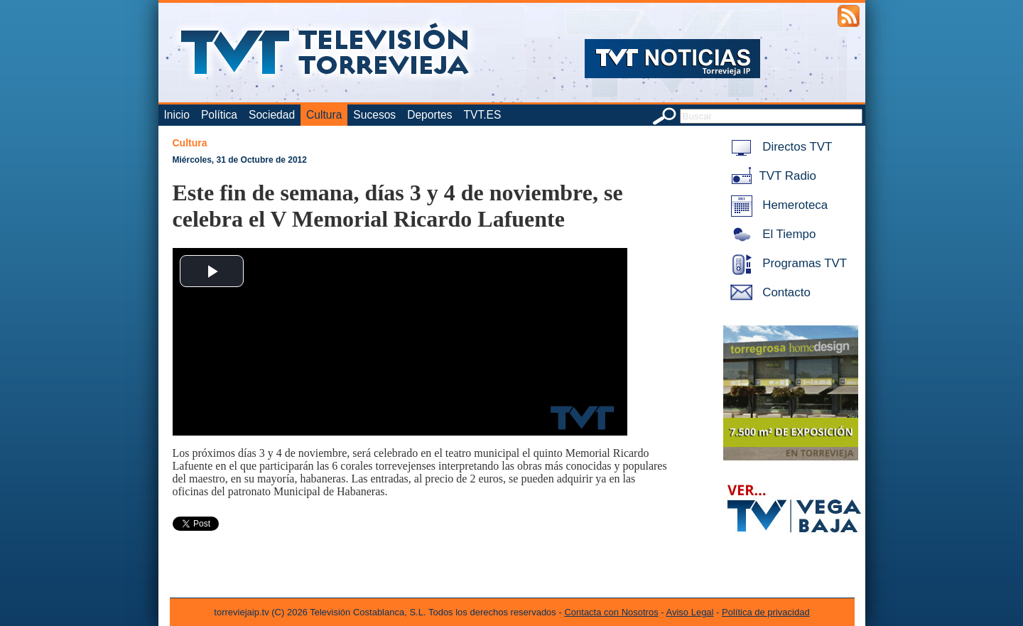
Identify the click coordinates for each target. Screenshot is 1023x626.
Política (219, 115)
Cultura (324, 115)
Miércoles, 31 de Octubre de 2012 (240, 160)
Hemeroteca (776, 205)
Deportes (429, 115)
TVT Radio (770, 176)
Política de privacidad (766, 612)
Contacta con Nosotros (611, 612)
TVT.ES (482, 115)
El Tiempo (770, 234)
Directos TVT (779, 146)
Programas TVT (786, 263)
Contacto (768, 292)
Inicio (177, 115)
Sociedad (272, 115)
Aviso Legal (690, 612)
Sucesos (374, 115)
